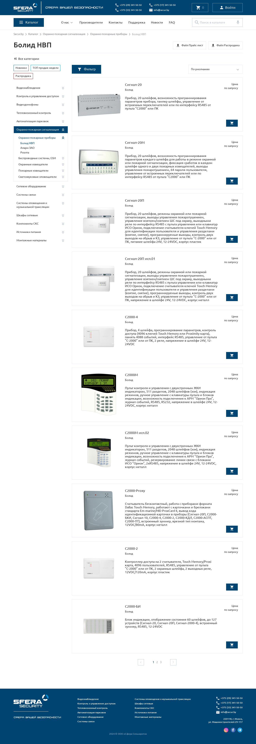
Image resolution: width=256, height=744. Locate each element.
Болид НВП (27, 143)
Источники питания (28, 231)
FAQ (172, 22)
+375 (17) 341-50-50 (165, 5)
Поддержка (136, 22)
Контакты (115, 22)
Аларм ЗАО (27, 147)
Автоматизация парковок (32, 121)
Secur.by (19, 34)
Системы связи (26, 194)
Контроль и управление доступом (37, 96)
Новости (157, 22)
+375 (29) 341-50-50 (131, 5)
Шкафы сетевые (27, 215)
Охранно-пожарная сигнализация (64, 34)
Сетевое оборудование (31, 186)
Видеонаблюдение (28, 87)
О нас (65, 22)
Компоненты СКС (27, 223)
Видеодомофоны (27, 104)
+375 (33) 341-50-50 (131, 10)
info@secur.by (161, 10)
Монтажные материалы (31, 240)
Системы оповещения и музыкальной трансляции (32, 204)
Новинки (21, 67)
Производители (91, 22)
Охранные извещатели (33, 164)
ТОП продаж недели (45, 67)
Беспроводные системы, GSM (37, 157)
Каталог (33, 34)
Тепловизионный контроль (33, 112)
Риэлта (24, 152)
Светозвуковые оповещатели (37, 176)
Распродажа (23, 75)
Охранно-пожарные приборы (108, 34)
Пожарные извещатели (33, 170)
